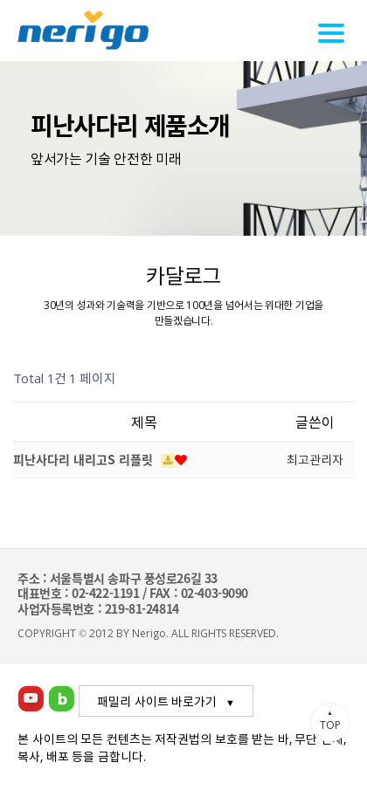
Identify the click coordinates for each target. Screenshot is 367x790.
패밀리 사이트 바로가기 (157, 701)
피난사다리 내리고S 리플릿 (84, 459)
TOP (330, 720)
